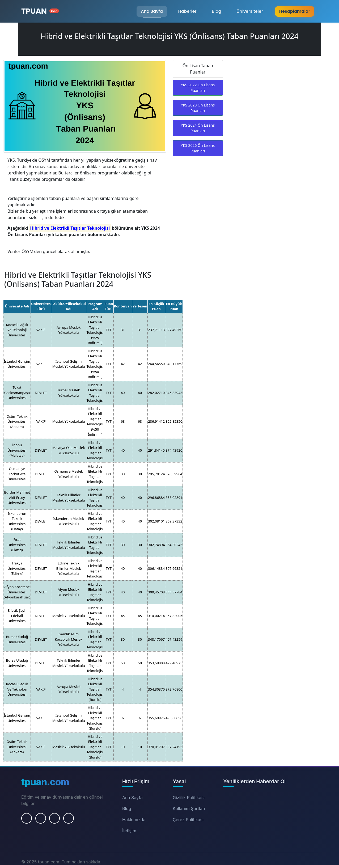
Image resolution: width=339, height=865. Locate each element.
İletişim (129, 830)
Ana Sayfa (152, 11)
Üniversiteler (249, 11)
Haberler (187, 11)
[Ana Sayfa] (40, 11)
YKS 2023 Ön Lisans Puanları (198, 107)
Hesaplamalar (294, 11)
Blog (216, 11)
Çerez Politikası (188, 819)
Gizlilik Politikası (189, 797)
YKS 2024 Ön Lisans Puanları (198, 128)
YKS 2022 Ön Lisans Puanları (198, 87)
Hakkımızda (134, 819)
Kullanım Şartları (189, 808)
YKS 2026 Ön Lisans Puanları (198, 148)
